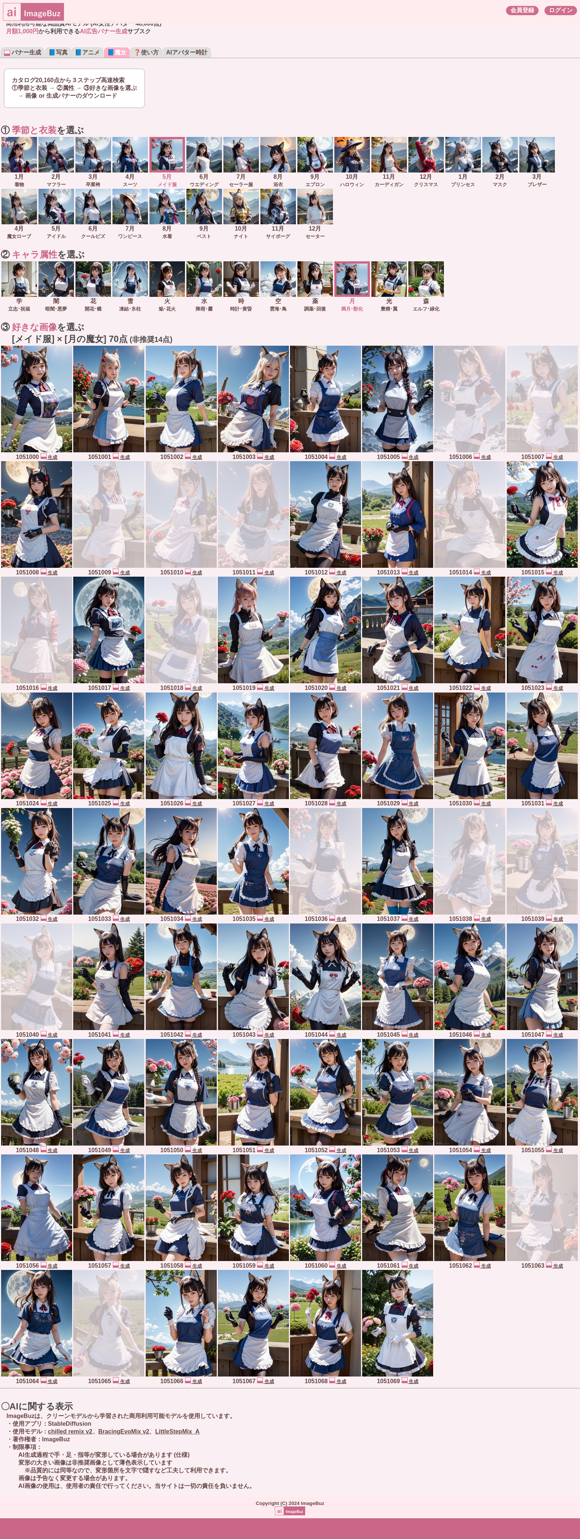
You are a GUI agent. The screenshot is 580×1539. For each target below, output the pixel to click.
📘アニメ (87, 52)
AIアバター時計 (187, 52)
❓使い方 (146, 52)
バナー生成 (22, 52)
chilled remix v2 (70, 1431)
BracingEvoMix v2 (123, 1431)
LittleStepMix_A (177, 1431)
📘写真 (58, 52)
